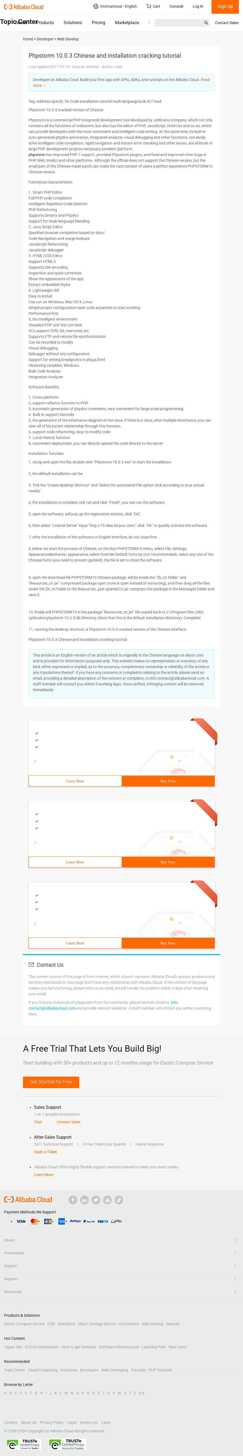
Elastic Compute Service (24, 1324)
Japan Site (13, 1347)
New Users (178, 1347)
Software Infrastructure (119, 1347)
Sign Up (225, 6)
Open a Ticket (45, 1152)
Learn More (75, 781)
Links (106, 1422)
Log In (198, 6)
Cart (153, 6)
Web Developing (114, 1370)
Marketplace (127, 22)
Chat (38, 1122)
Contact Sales (227, 23)
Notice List (89, 1422)
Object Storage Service (97, 1324)
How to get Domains (79, 1347)
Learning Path (154, 1347)
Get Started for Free (51, 1082)
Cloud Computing (43, 1370)
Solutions (73, 22)
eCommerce (129, 1324)
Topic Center (14, 1370)
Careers (10, 1422)
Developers (89, 1370)
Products (45, 22)
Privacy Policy (52, 1422)
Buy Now (168, 781)
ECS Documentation (42, 1347)
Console (176, 6)
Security (173, 1324)
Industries (68, 1370)
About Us (28, 1422)
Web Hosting (152, 1324)
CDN (51, 1324)
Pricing (98, 22)
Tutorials (138, 1370)
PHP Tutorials (160, 1370)
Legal (71, 1422)
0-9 (141, 1393)
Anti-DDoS (66, 1324)
